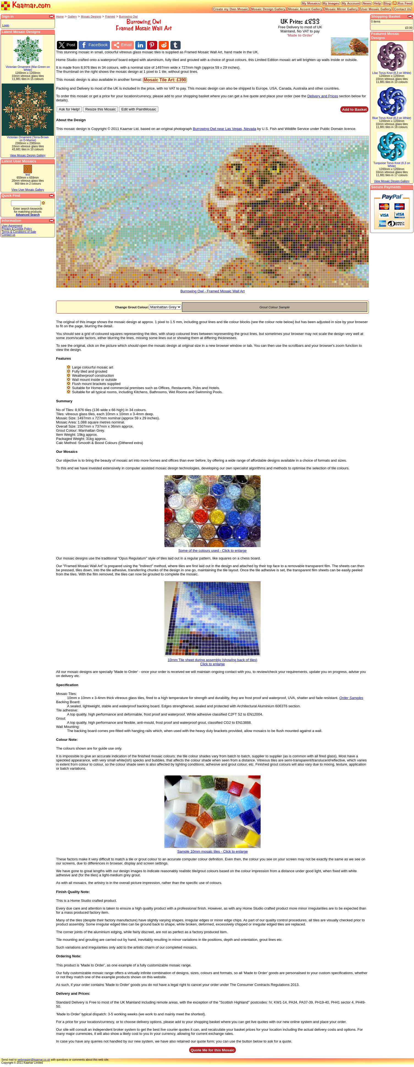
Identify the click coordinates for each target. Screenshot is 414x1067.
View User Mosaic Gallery (28, 189)
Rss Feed (405, 3)
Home (60, 16)
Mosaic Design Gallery (268, 9)
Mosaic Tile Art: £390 (165, 82)
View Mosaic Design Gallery (27, 155)
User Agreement (12, 225)
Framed (110, 16)
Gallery (72, 16)
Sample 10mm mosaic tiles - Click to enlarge (212, 852)
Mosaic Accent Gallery (305, 9)
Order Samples (351, 701)
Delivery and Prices (322, 99)
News (367, 3)
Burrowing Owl (128, 16)
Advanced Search (28, 214)
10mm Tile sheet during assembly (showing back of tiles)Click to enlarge (212, 663)
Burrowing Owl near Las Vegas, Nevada (224, 131)
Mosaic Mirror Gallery (341, 9)
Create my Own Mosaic (230, 9)
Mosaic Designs (91, 16)
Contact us (8, 234)
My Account (351, 3)
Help (377, 3)
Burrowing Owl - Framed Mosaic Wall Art (212, 292)
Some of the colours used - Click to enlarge (212, 551)
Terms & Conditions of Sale (19, 231)
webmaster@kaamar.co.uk (33, 1062)
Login (5, 25)
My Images (331, 3)
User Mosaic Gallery (376, 9)
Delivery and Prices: (73, 996)
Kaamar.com (26, 5)
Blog (387, 3)
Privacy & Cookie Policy (17, 228)
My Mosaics (311, 3)
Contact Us (402, 9)
